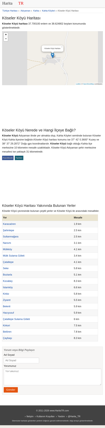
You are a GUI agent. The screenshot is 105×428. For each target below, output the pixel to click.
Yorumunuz (10, 366)
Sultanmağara (10, 236)
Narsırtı (7, 243)
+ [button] (6, 35)
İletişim (30, 419)
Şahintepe (8, 230)
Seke (6, 268)
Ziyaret (7, 300)
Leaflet (78, 84)
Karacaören (9, 224)
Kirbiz (6, 293)
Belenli (6, 306)
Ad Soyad (9, 354)
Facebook (8, 158)
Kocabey (8, 281)
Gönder (10, 392)
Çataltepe (8, 262)
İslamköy (8, 287)
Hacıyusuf (8, 312)
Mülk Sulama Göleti (13, 255)
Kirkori (6, 325)
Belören (7, 331)
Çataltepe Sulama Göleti (16, 319)
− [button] (6, 39)
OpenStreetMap (88, 84)
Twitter (19, 158)
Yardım (61, 419)
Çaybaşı (7, 338)
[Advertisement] (52, 106)
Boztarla (7, 274)
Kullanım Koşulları (46, 419)
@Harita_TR (74, 419)
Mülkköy (7, 249)
